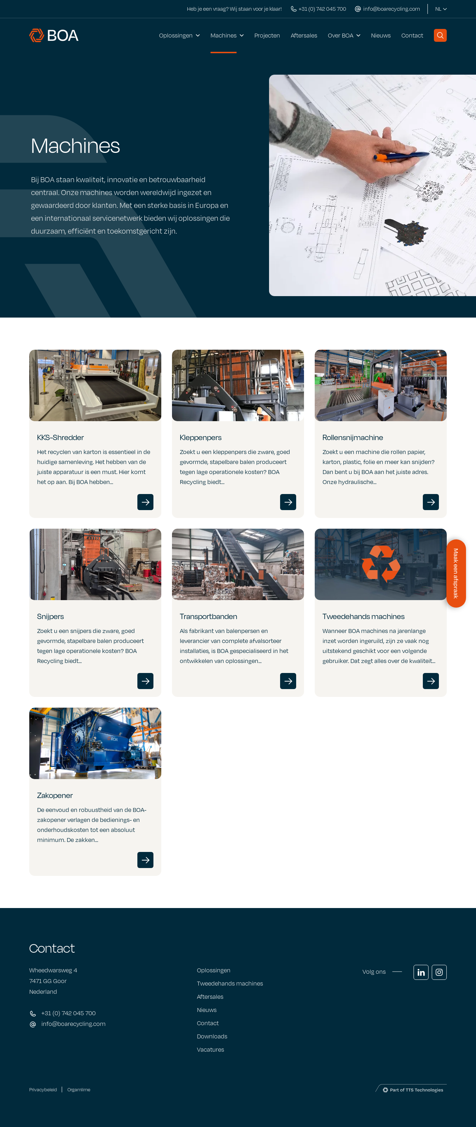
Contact (412, 35)
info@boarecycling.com (73, 1023)
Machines (224, 35)
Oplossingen (176, 35)
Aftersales (304, 35)
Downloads (212, 1036)
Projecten (267, 35)
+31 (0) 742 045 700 (68, 1013)
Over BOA (340, 35)
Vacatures (210, 1049)
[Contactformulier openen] (456, 573)
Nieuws (381, 35)
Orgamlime (78, 1089)
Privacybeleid (43, 1089)
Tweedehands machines (230, 983)
